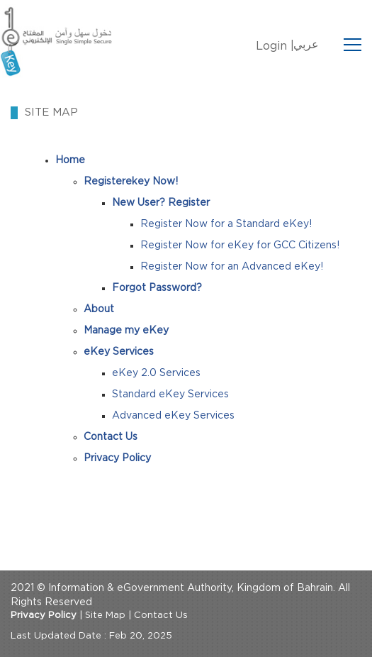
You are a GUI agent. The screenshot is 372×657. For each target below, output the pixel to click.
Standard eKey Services (170, 394)
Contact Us (161, 615)
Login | (275, 46)
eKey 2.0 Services (156, 373)
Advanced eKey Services (173, 416)
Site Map (105, 615)
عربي (306, 44)
